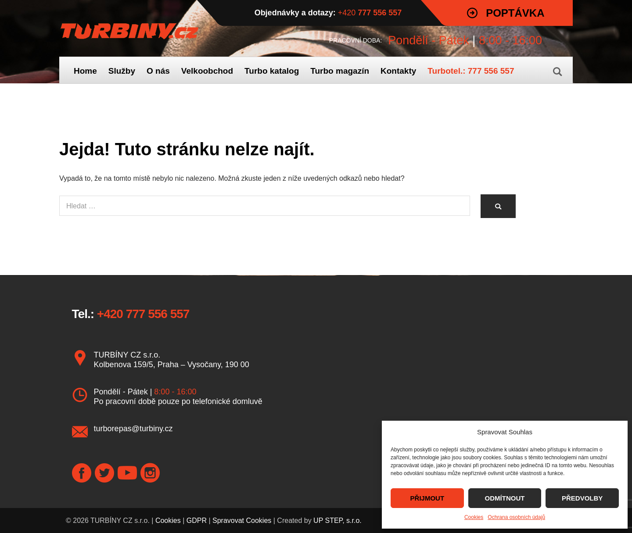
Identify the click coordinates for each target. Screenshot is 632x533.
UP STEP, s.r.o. (337, 520)
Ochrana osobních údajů (516, 517)
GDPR (197, 520)
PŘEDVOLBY (582, 498)
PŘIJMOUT (427, 498)
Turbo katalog (271, 70)
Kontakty (398, 70)
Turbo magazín (339, 70)
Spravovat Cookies (241, 520)
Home (85, 70)
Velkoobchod (207, 70)
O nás (158, 70)
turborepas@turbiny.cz (133, 428)
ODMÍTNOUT (505, 498)
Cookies (473, 517)
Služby (121, 70)
